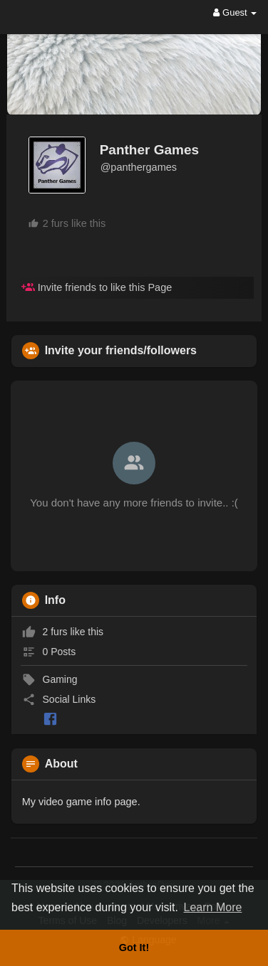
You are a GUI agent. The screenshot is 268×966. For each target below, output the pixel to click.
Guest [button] (235, 12)
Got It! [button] (134, 947)
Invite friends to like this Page (96, 287)
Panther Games (149, 149)
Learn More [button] (213, 907)
